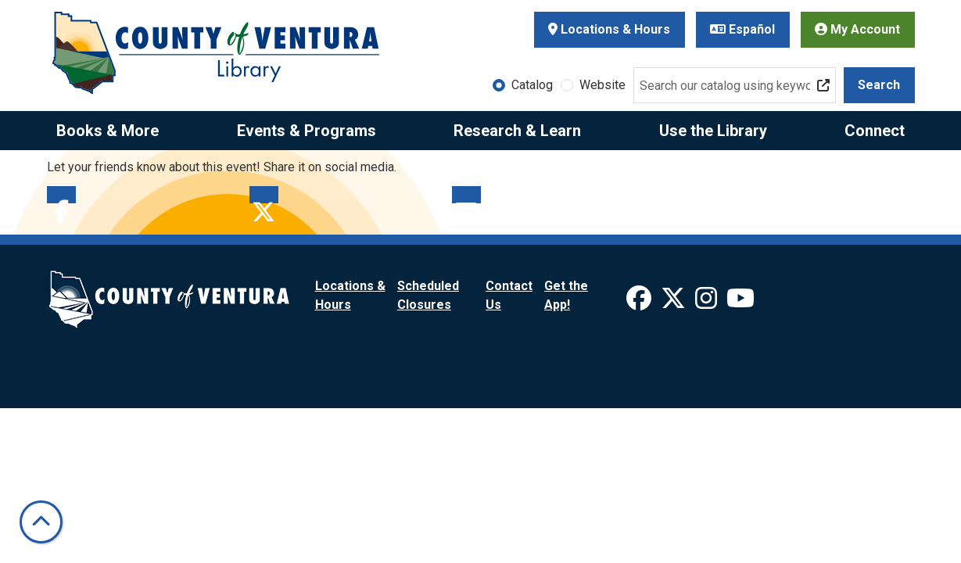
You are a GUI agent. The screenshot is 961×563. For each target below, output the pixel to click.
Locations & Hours (609, 29)
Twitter (263, 194)
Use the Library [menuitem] (713, 130)
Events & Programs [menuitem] (306, 130)
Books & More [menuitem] (107, 130)
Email (466, 194)
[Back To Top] (41, 521)
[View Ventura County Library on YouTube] (740, 303)
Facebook (61, 194)
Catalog (532, 84)
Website (602, 84)
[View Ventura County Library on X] (675, 303)
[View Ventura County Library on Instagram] (707, 303)
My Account (857, 29)
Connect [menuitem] (874, 130)
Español (742, 29)
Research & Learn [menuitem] (517, 130)
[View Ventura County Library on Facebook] (640, 303)
